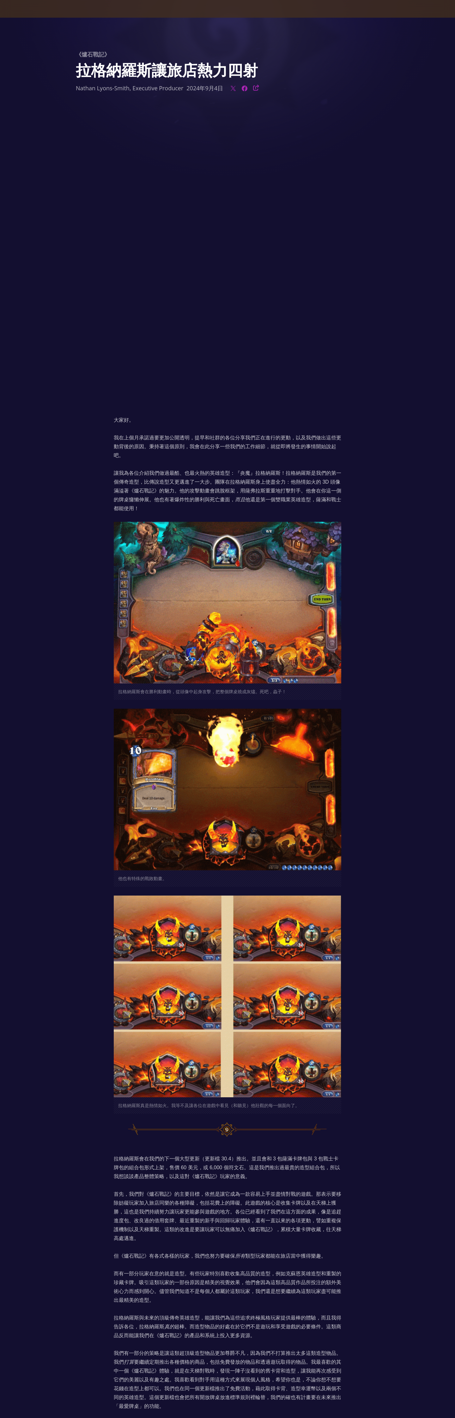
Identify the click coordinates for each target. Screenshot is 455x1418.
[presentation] (28, 16)
